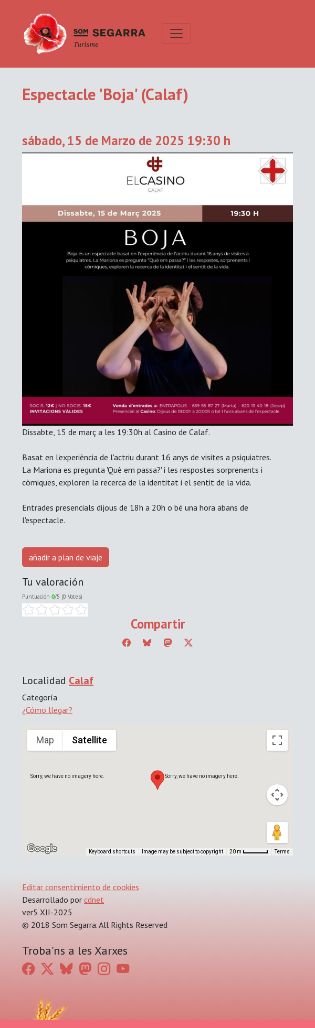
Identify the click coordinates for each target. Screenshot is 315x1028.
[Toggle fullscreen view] (277, 740)
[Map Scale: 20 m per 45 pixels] (248, 852)
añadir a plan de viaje (65, 557)
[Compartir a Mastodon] (168, 642)
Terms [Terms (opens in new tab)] (282, 851)
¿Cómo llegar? (47, 710)
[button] (157, 780)
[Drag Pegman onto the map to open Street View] (277, 832)
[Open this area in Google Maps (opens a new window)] (42, 849)
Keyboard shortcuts (112, 851)
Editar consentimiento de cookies (80, 887)
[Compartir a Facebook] (126, 642)
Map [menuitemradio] (45, 739)
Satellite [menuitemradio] (89, 739)
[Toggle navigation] (176, 33)
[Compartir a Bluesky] (147, 642)
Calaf (81, 680)
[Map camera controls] (277, 794)
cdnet (94, 899)
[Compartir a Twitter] (188, 642)
